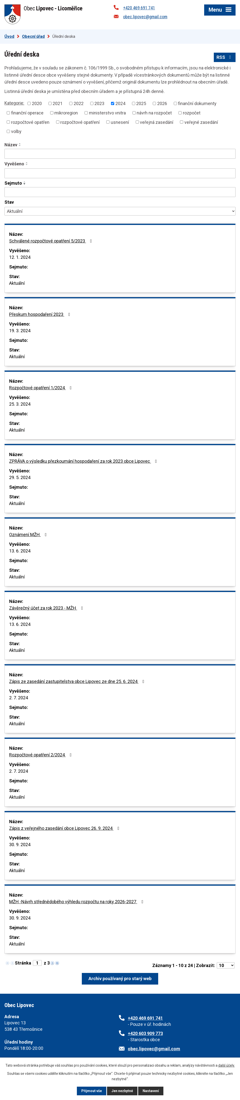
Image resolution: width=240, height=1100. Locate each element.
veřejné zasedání (201, 122)
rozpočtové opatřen (30, 122)
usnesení (120, 122)
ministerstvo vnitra (107, 112)
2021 (58, 103)
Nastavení (151, 1091)
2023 (99, 103)
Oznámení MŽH (29, 534)
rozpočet (191, 112)
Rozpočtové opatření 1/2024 (41, 387)
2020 (37, 103)
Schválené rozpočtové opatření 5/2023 (51, 240)
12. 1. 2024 (19, 257)
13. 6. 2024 (19, 550)
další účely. (226, 1065)
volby (16, 131)
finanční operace (27, 112)
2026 (162, 103)
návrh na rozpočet (154, 112)
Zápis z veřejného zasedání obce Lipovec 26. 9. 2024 (65, 828)
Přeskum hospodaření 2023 (40, 314)
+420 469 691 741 (139, 7)
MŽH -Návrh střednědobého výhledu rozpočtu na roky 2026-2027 (77, 901)
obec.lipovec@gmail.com (145, 16)
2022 (79, 103)
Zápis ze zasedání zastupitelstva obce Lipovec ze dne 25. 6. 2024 (77, 681)
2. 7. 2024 (18, 697)
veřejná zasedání (156, 122)
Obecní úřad (33, 36)
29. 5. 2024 (19, 477)
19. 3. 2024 (19, 330)
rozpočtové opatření (80, 122)
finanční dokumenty (197, 103)
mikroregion (66, 112)
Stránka (23, 963)
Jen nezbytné (122, 1091)
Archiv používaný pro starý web (120, 978)
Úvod (9, 36)
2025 (141, 103)
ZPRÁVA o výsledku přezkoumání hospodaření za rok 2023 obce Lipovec (84, 461)
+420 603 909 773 (145, 1033)
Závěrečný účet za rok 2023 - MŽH (47, 608)
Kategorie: (14, 103)
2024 (120, 103)
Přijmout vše (91, 1091)
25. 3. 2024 (19, 404)
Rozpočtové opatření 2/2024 (41, 754)
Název (10, 144)
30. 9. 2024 (19, 844)
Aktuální (17, 283)
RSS (225, 57)
